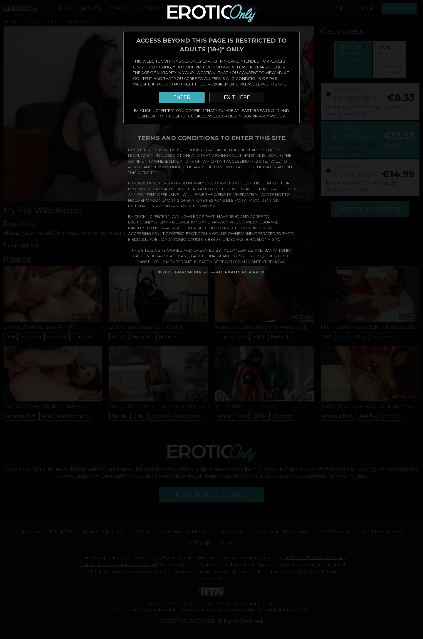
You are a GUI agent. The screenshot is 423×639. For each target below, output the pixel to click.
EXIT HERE (237, 97)
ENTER (181, 97)
